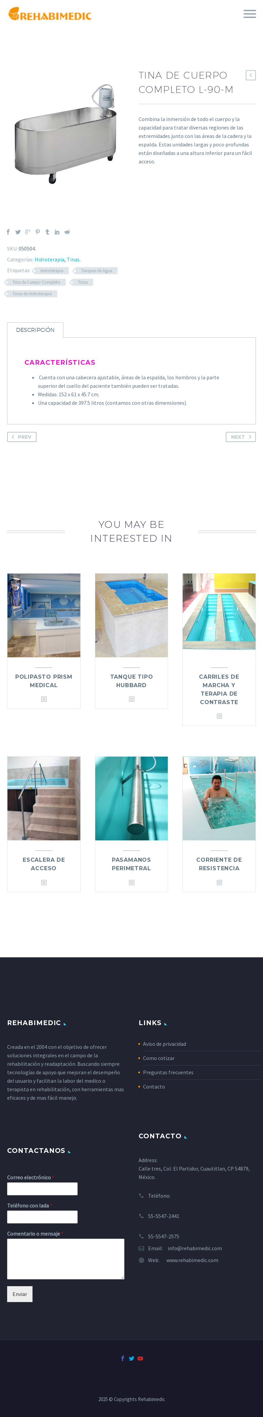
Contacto (154, 1086)
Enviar (20, 1294)
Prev (20, 437)
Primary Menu (250, 14)
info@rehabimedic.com (195, 1248)
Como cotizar (159, 1058)
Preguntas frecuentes (168, 1072)
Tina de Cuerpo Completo (36, 282)
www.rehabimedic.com (192, 1260)
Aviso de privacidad (164, 1043)
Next (242, 437)
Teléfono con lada (29, 1205)
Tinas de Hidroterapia (32, 294)
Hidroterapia (49, 259)
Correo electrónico (30, 1177)
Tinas (73, 259)
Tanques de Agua (96, 271)
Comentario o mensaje (35, 1233)
